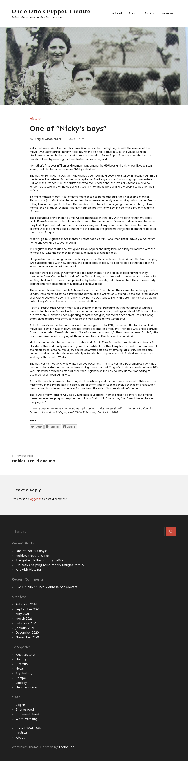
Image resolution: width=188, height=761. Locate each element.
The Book (116, 13)
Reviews (167, 13)
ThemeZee (66, 747)
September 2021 (28, 609)
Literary (22, 664)
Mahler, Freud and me (32, 555)
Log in (20, 705)
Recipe (21, 678)
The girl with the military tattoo (40, 560)
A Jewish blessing (28, 569)
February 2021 (26, 623)
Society (21, 683)
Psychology (24, 673)
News (20, 668)
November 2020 (27, 637)
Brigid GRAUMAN (47, 139)
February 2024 (26, 604)
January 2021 (25, 628)
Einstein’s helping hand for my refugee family (50, 565)
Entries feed (25, 709)
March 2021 (24, 618)
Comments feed (27, 714)
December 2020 (27, 632)
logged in (35, 499)
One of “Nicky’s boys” (31, 551)
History (35, 118)
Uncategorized (27, 687)
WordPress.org (26, 719)
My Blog (150, 13)
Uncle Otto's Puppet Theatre (51, 11)
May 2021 (22, 614)
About (133, 13)
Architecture (25, 654)
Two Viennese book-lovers (57, 587)
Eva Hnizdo (24, 587)
